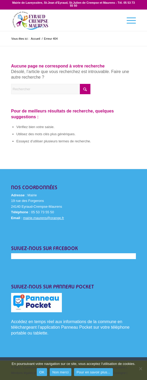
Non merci (60, 372)
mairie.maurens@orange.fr (43, 218)
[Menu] (128, 20)
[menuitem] (128, 20)
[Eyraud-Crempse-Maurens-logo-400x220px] (61, 20)
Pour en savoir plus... (94, 372)
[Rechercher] (50, 89)
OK (41, 372)
